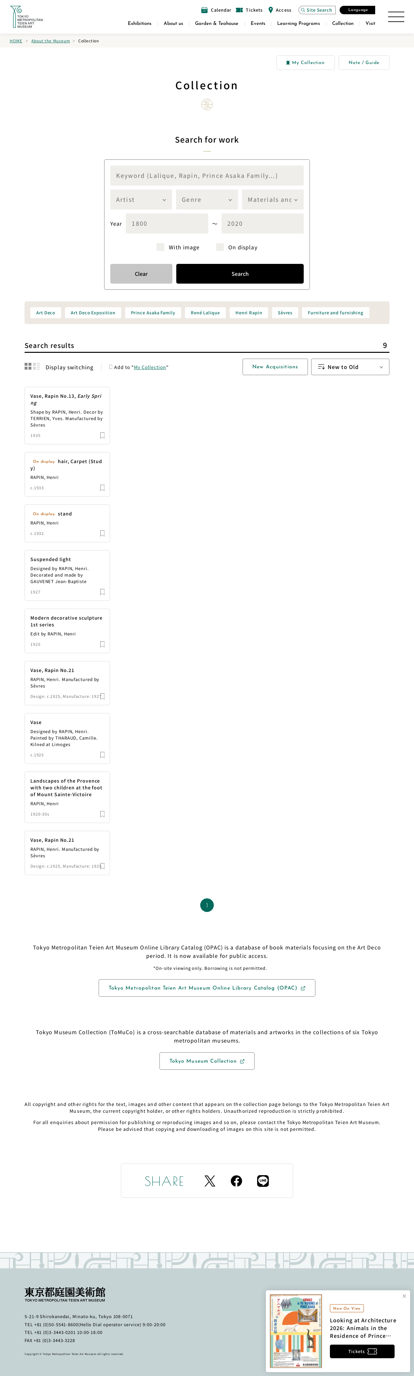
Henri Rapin (248, 312)
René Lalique (205, 312)
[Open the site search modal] (317, 10)
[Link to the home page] (26, 17)
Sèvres (285, 312)
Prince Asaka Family (153, 312)
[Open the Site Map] (396, 17)
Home (16, 40)
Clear (141, 273)
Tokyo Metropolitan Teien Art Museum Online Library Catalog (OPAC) (203, 988)
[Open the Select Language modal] (357, 10)
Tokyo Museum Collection (203, 1061)
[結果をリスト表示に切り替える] (36, 366)
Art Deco (45, 312)
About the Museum (50, 40)
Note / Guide (364, 62)
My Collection (306, 62)
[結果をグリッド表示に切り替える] (28, 366)
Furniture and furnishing (336, 312)
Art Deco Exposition (93, 312)
